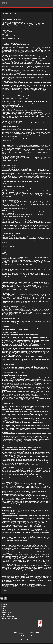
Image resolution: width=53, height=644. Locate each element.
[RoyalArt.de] (5, 598)
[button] (19, 4)
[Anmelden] (45, 4)
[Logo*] (8, 1)
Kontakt (3, 606)
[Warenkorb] (48, 4)
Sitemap (3, 610)
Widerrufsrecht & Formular (9, 618)
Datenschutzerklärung (7, 616)
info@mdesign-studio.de (12, 37)
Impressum (4, 604)
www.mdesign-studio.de (13, 38)
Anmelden (4, 608)
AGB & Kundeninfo (6, 614)
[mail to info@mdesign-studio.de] (1, 598)
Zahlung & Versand (6, 612)
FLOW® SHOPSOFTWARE (26, 639)
